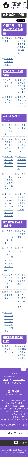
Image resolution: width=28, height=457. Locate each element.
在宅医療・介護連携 (8, 83)
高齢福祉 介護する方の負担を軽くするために (8, 145)
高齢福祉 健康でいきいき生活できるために (21, 145)
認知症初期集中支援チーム (8, 295)
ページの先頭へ (24, 368)
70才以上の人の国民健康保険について (21, 162)
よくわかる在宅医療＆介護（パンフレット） (21, 86)
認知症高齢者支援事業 (21, 234)
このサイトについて (16, 373)
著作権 (5, 380)
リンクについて (19, 380)
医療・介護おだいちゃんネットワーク (21, 103)
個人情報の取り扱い (11, 376)
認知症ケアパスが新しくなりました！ (8, 281)
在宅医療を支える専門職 (8, 100)
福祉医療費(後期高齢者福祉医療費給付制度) (21, 352)
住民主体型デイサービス (8, 61)
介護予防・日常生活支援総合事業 (13, 29)
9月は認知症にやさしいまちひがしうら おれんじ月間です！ (8, 321)
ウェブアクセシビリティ (14, 383)
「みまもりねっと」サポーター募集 (8, 237)
